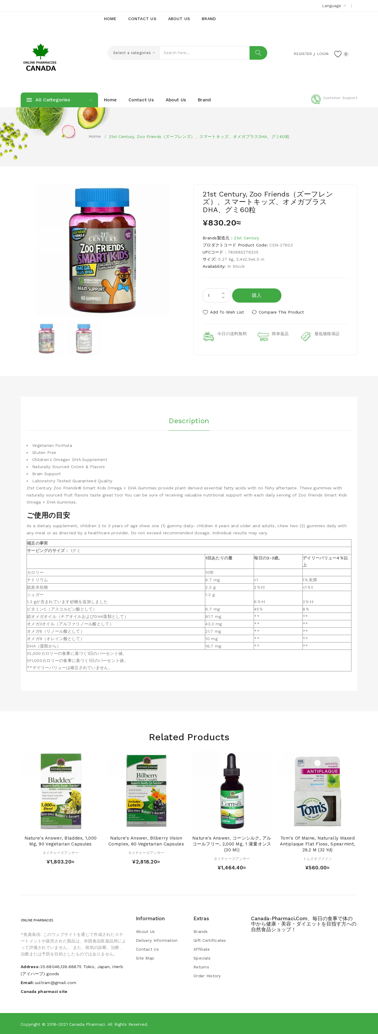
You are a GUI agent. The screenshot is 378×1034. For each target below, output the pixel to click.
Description (189, 420)
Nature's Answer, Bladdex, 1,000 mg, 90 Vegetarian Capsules (61, 840)
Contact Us (147, 949)
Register (298, 53)
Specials (202, 957)
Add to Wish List (227, 312)
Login (320, 53)
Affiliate (201, 949)
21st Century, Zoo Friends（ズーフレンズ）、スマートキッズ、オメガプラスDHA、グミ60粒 (199, 136)
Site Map (145, 957)
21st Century (246, 238)
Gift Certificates (209, 940)
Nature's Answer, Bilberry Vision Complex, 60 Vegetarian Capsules (146, 840)
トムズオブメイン (317, 858)
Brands (200, 931)
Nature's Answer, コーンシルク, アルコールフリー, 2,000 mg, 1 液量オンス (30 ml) (231, 843)
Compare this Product (282, 312)
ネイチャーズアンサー (61, 852)
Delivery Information (157, 940)
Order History (207, 975)
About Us (145, 931)
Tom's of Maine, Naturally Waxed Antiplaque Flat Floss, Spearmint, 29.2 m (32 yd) (317, 843)
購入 (257, 295)
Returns (201, 966)
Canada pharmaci (87, 1023)
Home (95, 136)
